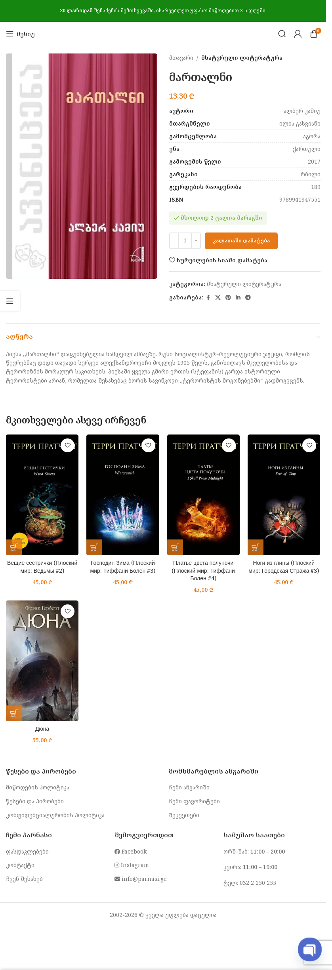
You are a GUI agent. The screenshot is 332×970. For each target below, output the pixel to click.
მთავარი (181, 57)
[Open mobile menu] (20, 34)
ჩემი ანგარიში (189, 787)
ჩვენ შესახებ (24, 878)
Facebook (130, 851)
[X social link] (218, 297)
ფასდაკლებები (27, 851)
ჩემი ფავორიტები (194, 801)
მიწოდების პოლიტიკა (37, 787)
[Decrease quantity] (174, 240)
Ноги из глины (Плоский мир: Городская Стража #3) (283, 566)
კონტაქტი (20, 865)
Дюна (42, 728)
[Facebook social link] (208, 297)
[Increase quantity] (196, 240)
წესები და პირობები (35, 801)
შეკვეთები (184, 815)
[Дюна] (42, 660)
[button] (14, 547)
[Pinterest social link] (228, 297)
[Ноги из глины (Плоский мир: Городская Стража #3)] (284, 494)
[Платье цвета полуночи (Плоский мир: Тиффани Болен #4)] (203, 494)
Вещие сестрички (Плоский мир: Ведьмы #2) (42, 566)
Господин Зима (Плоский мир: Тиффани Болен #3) (123, 566)
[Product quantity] (185, 240)
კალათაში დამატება (241, 240)
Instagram (131, 865)
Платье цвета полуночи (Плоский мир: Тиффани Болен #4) (203, 570)
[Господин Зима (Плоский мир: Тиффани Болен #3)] (122, 494)
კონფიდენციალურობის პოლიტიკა (55, 815)
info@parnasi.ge (140, 878)
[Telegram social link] (248, 297)
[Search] (282, 34)
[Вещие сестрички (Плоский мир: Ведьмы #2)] (42, 494)
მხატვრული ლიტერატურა (241, 57)
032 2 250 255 (258, 882)
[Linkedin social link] (238, 297)
